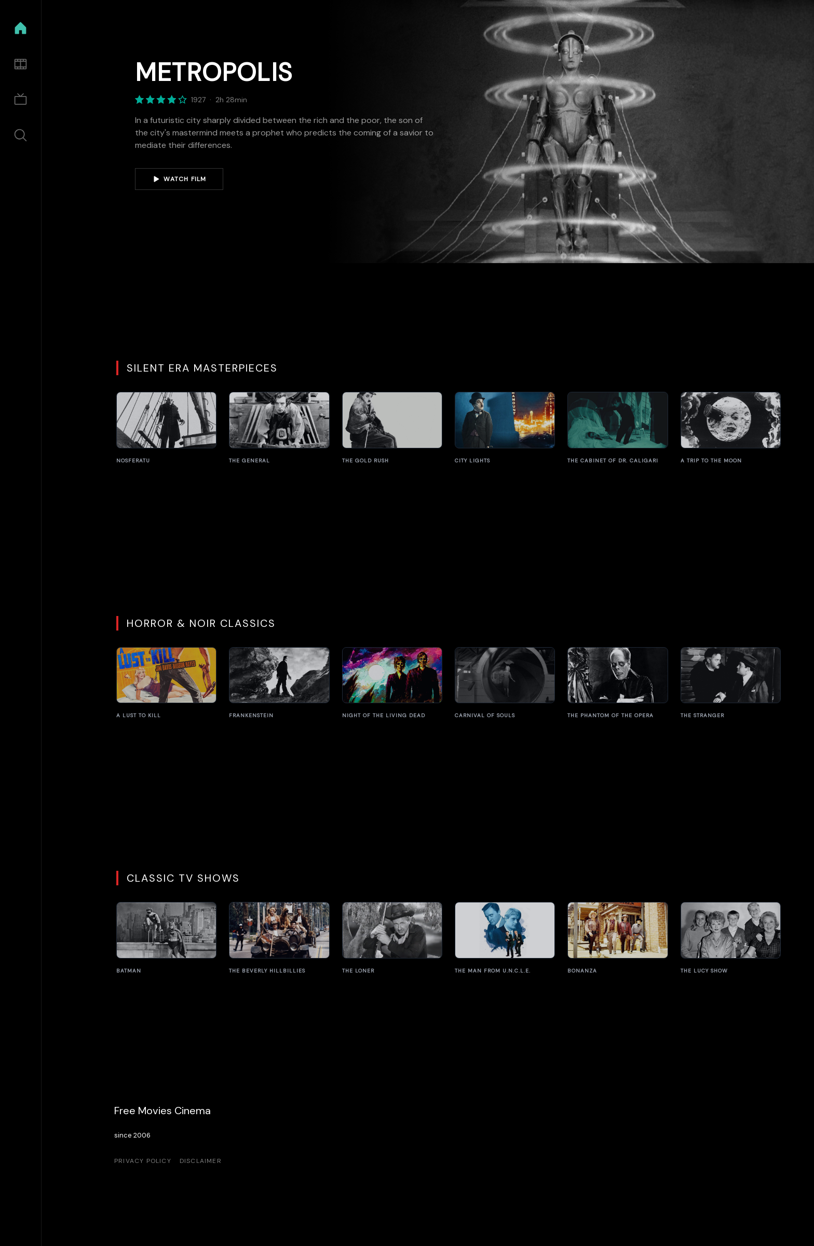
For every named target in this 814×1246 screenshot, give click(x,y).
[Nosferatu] (166, 428)
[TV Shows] (20, 99)
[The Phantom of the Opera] (617, 683)
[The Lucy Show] (731, 938)
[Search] (20, 135)
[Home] (20, 28)
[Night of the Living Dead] (392, 683)
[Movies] (20, 64)
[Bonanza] (617, 938)
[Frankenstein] (279, 683)
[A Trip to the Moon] (731, 428)
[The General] (279, 428)
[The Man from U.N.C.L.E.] (505, 938)
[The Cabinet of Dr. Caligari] (617, 428)
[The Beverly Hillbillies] (279, 938)
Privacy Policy (142, 1161)
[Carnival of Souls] (505, 683)
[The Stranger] (731, 683)
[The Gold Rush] (392, 428)
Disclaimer (201, 1161)
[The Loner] (392, 938)
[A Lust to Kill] (166, 683)
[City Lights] (505, 428)
